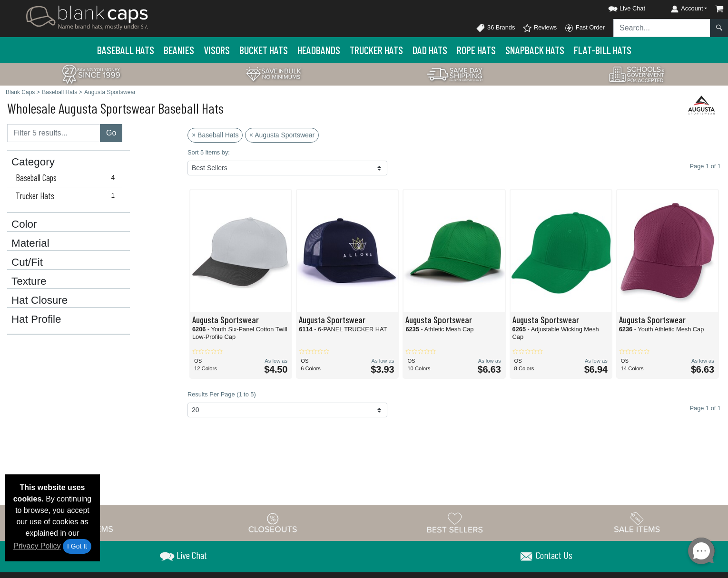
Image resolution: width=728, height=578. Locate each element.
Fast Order (584, 28)
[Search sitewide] (661, 28)
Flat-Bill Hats (602, 50)
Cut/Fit (27, 262)
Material (30, 243)
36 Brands (495, 28)
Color (24, 224)
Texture (28, 281)
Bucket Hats (263, 50)
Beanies (179, 50)
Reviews (539, 28)
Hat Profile (36, 319)
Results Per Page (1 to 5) (221, 394)
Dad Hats (430, 50)
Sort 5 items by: (208, 152)
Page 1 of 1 (705, 408)
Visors (217, 50)
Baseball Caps (67, 178)
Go (111, 133)
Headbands (318, 50)
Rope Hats (476, 50)
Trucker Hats (376, 50)
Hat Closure (39, 300)
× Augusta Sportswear (282, 135)
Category (33, 162)
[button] (618, 7)
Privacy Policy (37, 546)
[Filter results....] (53, 133)
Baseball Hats (125, 50)
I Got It (77, 546)
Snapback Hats (534, 50)
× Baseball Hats (215, 135)
